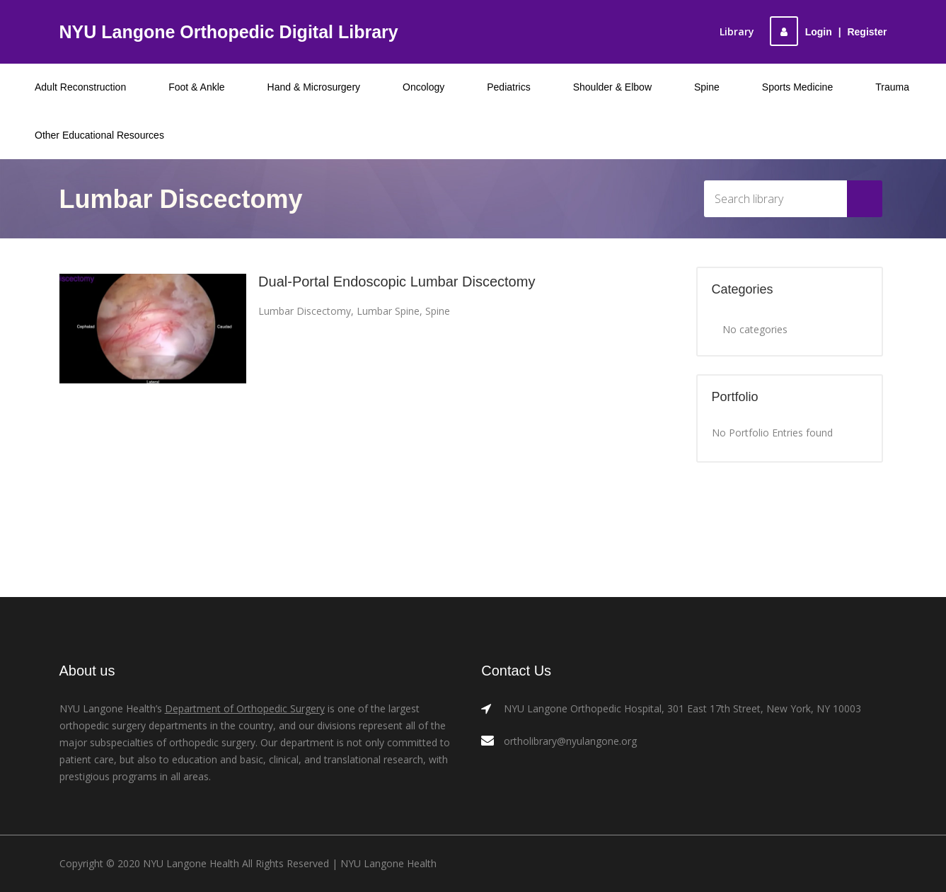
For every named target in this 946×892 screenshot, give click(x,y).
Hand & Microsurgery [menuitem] (314, 87)
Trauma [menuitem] (892, 87)
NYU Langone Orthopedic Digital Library (228, 32)
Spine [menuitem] (707, 87)
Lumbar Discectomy (304, 311)
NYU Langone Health (388, 863)
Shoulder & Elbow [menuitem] (612, 87)
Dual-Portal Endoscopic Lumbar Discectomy (396, 281)
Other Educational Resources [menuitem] (99, 135)
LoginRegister (828, 31)
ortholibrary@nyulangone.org (570, 741)
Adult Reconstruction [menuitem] (80, 87)
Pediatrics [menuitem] (508, 87)
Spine (437, 311)
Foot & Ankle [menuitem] (196, 87)
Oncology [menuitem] (423, 87)
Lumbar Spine (388, 311)
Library (737, 31)
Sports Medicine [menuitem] (797, 87)
